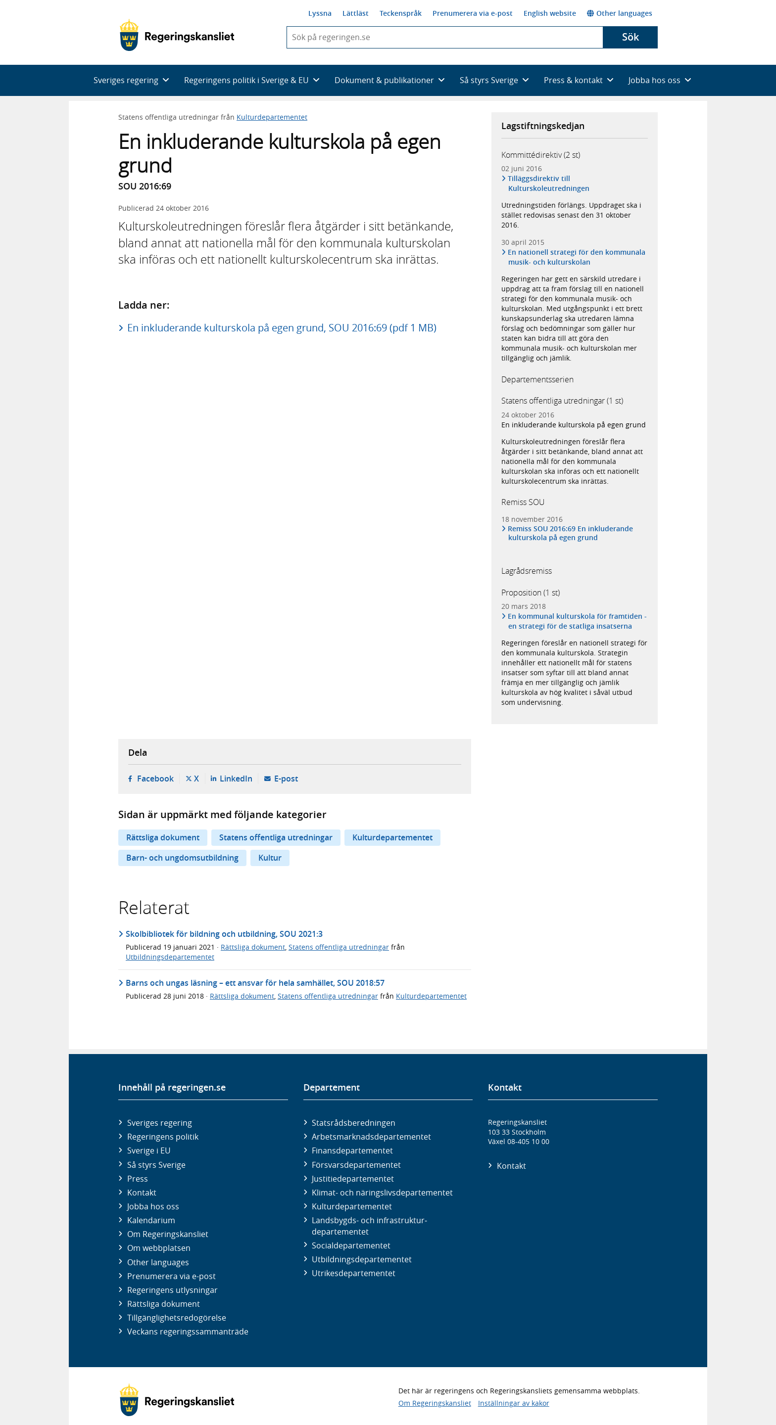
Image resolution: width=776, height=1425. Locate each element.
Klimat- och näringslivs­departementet (382, 1192)
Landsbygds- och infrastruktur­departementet (369, 1226)
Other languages (619, 13)
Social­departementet (351, 1245)
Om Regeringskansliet (167, 1234)
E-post (286, 778)
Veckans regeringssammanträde (187, 1331)
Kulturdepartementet (272, 117)
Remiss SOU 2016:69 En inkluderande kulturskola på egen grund (570, 533)
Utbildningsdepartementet (170, 957)
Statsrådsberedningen (353, 1122)
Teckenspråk (401, 13)
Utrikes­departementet (353, 1273)
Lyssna (320, 13)
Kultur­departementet (352, 1206)
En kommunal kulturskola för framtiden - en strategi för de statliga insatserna (577, 621)
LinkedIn (236, 778)
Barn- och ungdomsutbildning (182, 857)
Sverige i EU (149, 1150)
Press (137, 1178)
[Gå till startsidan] (177, 35)
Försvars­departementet (356, 1164)
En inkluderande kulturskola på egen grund (573, 424)
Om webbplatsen (159, 1247)
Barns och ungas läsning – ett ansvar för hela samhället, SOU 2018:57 (255, 982)
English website (550, 13)
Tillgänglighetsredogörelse (176, 1317)
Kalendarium (151, 1220)
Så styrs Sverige (156, 1164)
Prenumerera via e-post (473, 13)
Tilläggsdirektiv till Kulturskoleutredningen (548, 183)
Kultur (270, 857)
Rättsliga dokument (162, 837)
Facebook (155, 778)
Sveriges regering (159, 1122)
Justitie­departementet (353, 1178)
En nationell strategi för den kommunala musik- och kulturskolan (576, 257)
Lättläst (355, 13)
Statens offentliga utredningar (276, 837)
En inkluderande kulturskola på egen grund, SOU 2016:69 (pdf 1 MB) (281, 327)
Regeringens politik (162, 1136)
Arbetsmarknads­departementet (371, 1136)
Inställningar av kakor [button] (513, 1403)
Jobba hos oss (153, 1206)
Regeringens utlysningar (172, 1290)
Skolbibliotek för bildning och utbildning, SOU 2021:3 (224, 933)
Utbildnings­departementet (362, 1259)
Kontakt (141, 1192)
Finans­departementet (352, 1150)
